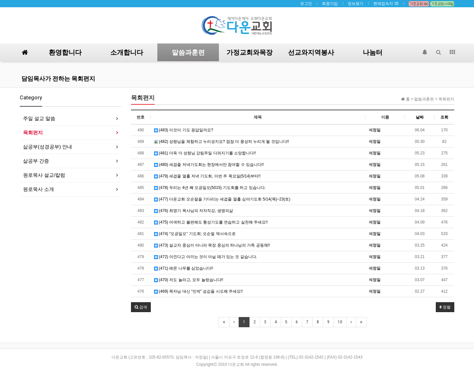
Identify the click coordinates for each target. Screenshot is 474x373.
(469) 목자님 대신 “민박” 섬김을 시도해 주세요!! (198, 291)
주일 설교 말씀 (39, 118)
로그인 (306, 3)
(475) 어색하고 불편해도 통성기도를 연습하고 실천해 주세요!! (211, 222)
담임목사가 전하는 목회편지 (58, 78)
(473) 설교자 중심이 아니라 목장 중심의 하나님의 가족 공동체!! (212, 245)
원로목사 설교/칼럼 (44, 175)
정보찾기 (355, 3)
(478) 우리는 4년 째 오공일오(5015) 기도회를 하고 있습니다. (210, 187)
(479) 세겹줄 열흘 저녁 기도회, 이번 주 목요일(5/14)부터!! (207, 176)
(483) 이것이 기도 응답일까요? (183, 130)
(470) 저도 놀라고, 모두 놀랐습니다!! (189, 280)
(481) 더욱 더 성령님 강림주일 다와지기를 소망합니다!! (205, 153)
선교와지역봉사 (311, 52)
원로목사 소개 (38, 189)
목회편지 (33, 132)
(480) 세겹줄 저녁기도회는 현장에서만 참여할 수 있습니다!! (209, 164)
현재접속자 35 (386, 3)
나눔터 (372, 52)
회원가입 (330, 3)
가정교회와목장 (249, 52)
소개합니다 (126, 52)
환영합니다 (65, 52)
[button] (141, 307)
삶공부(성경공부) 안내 (47, 146)
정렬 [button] (445, 307)
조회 (444, 117)
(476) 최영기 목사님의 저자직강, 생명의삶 (193, 210)
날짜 (420, 117)
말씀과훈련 (188, 52)
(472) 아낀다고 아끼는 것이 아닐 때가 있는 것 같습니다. (205, 256)
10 (340, 322)
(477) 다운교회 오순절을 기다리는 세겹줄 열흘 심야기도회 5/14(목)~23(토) (222, 199)
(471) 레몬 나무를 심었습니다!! (183, 268)
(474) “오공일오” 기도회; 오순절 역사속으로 (195, 233)
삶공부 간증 (36, 161)
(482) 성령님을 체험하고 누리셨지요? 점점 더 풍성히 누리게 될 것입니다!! (221, 141)
